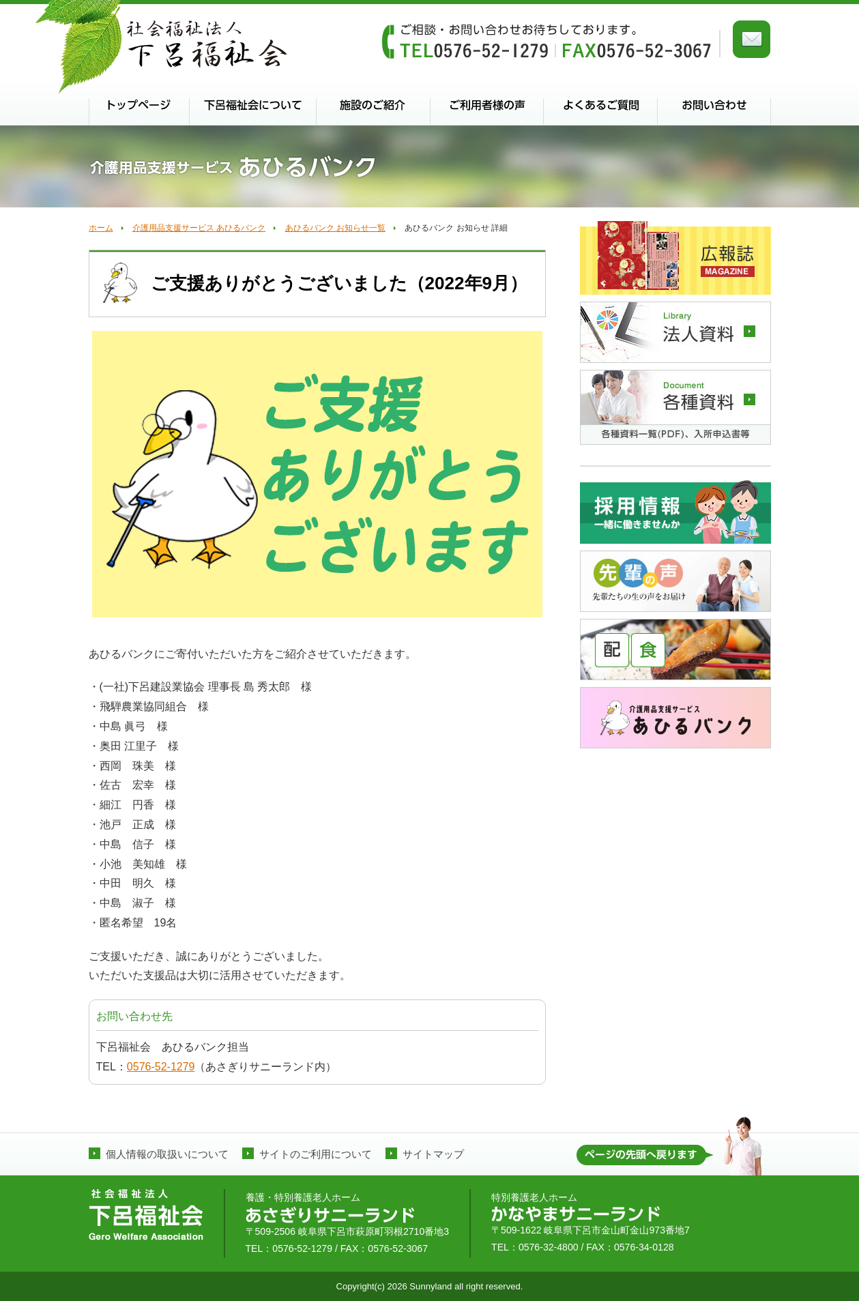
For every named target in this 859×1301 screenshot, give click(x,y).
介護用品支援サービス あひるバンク (198, 228)
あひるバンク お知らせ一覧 (335, 228)
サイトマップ (433, 1154)
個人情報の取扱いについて (167, 1154)
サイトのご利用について (315, 1154)
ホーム (101, 228)
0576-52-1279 (161, 1066)
